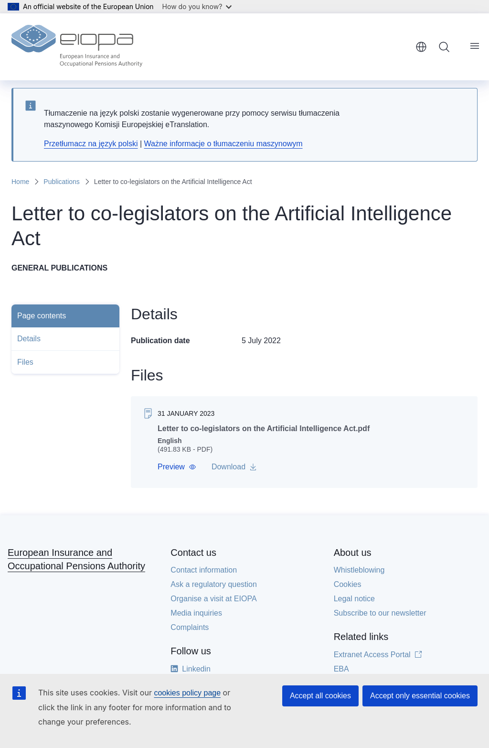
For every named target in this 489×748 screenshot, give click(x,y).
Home (20, 181)
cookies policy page (187, 693)
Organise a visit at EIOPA (213, 599)
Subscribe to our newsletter (380, 613)
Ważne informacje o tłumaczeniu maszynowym (223, 144)
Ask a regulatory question (213, 584)
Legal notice (354, 599)
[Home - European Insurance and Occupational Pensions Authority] (76, 47)
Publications (61, 181)
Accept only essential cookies (420, 696)
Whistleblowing (359, 570)
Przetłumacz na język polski (91, 144)
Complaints (189, 627)
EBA (341, 669)
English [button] (421, 47)
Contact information (203, 570)
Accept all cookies (320, 696)
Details (29, 339)
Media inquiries (196, 613)
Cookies (347, 584)
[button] (177, 467)
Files (25, 362)
